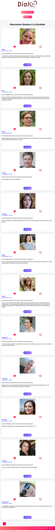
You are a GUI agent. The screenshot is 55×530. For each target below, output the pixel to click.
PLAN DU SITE (44, 528)
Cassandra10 (5, 502)
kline (3, 90)
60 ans (10, 133)
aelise (3, 49)
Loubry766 (4, 378)
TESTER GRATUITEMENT (27, 12)
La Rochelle (5, 50)
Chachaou (4, 461)
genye (3, 131)
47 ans (10, 297)
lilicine (3, 296)
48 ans (10, 462)
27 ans (10, 92)
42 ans (10, 50)
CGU (38, 528)
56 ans (10, 215)
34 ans (10, 421)
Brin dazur (4, 419)
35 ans (10, 503)
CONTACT (51, 528)
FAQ (35, 528)
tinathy (3, 255)
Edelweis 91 (5, 337)
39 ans (10, 380)
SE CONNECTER (27, 16)
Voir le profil (27, 65)
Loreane (4, 173)
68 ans (10, 174)
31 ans (10, 256)
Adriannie (4, 214)
